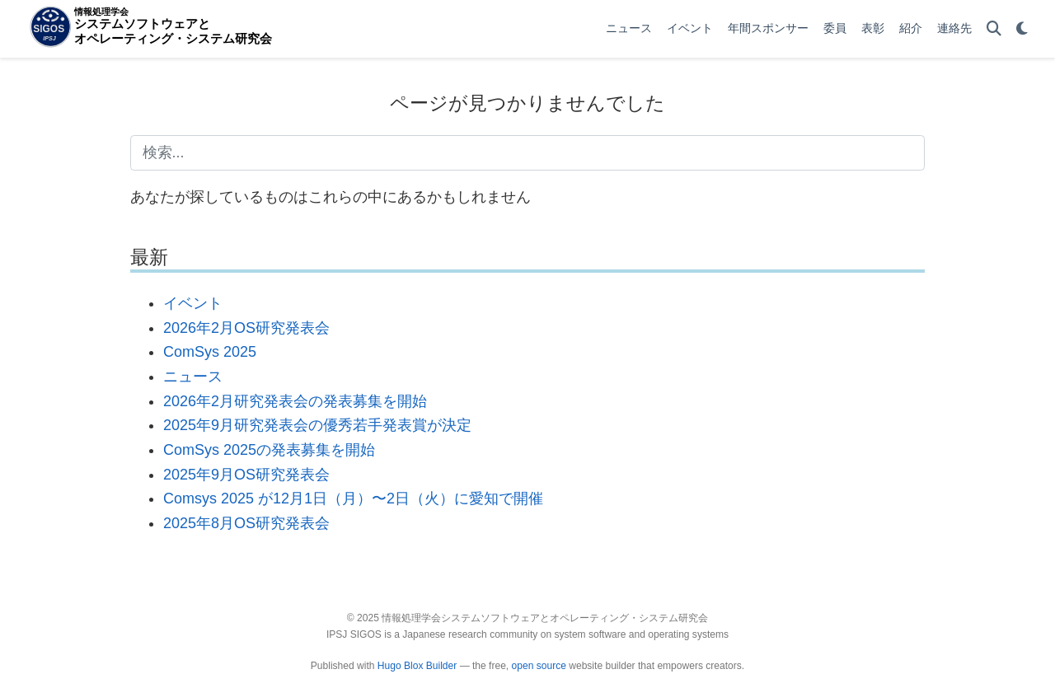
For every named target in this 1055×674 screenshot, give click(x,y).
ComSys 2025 (209, 352)
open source (539, 666)
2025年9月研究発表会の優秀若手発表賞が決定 (317, 425)
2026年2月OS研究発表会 (246, 328)
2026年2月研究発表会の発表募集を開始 (295, 401)
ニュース (193, 376)
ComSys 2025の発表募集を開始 (269, 450)
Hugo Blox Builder (417, 666)
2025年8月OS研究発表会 (246, 523)
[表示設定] (1022, 29)
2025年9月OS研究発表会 (246, 474)
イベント (193, 303)
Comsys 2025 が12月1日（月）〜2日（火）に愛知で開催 (353, 498)
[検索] (994, 29)
